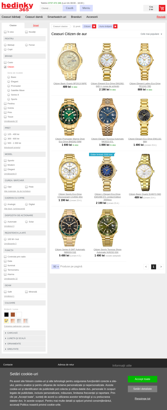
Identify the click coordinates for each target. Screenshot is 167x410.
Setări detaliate (142, 388)
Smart (36, 25)
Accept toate (142, 379)
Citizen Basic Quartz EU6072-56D (145, 194)
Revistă (161, 17)
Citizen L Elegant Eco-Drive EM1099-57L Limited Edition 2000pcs (107, 197)
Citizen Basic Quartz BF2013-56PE (70, 83)
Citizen (9, 67)
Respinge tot (142, 398)
